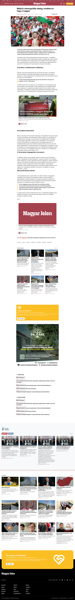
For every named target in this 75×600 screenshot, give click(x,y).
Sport (47, 0)
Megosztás (54, 14)
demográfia (39, 242)
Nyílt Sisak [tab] (4, 433)
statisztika (44, 242)
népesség (19, 242)
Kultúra (44, 0)
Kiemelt (11, 3)
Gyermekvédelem (31, 0)
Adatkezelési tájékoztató (63, 598)
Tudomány (50, 0)
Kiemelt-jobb (49, 242)
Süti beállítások (70, 598)
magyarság (33, 242)
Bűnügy (36, 0)
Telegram (23, 237)
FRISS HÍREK (6, 3)
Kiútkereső (62, 0)
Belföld (19, 0)
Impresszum (4, 579)
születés (23, 242)
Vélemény (15, 0)
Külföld (23, 0)
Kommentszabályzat (54, 598)
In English (57, 0)
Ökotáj (54, 0)
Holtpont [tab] (11, 433)
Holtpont (15, 585)
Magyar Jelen (19, 14)
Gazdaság (40, 0)
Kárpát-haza (16, 591)
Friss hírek (3, 585)
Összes (56, 248)
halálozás (28, 242)
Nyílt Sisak (21, 3)
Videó (26, 0)
